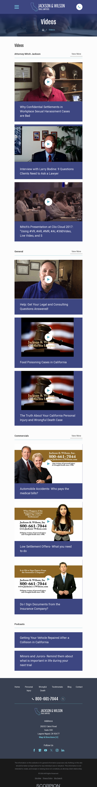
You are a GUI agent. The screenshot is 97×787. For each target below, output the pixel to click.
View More (76, 54)
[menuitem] (38, 778)
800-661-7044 (46, 699)
